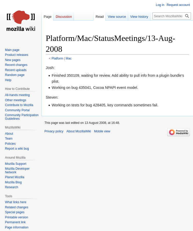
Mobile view (102, 131)
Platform (57, 58)
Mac (69, 58)
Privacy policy (53, 131)
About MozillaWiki (78, 131)
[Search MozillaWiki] (171, 16)
